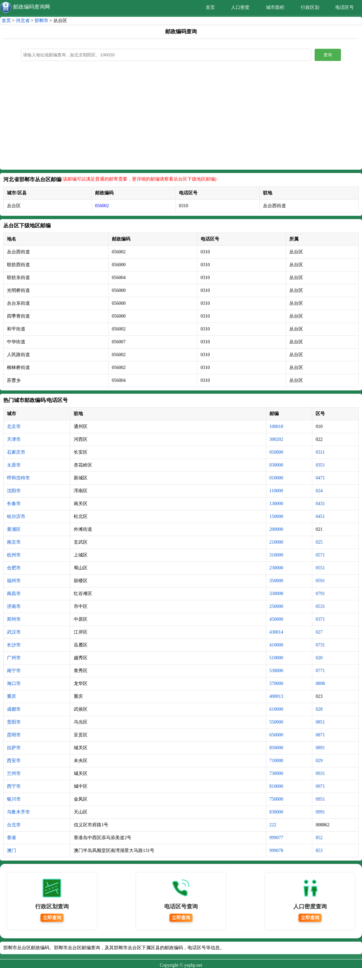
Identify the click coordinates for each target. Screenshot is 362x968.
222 (273, 824)
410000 (276, 644)
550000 (276, 722)
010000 (276, 477)
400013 (276, 696)
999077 (276, 837)
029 (319, 760)
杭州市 (14, 555)
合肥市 (14, 567)
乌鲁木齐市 (18, 812)
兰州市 (14, 773)
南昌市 (14, 593)
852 (319, 837)
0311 (320, 452)
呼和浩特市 (18, 477)
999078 (276, 850)
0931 (320, 773)
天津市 (14, 439)
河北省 (23, 20)
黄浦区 (14, 529)
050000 (276, 452)
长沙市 (14, 644)
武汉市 (14, 632)
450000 (276, 619)
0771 (320, 670)
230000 (276, 567)
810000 (276, 786)
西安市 (14, 760)
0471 (320, 477)
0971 (320, 786)
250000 (276, 606)
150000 (276, 516)
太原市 (14, 465)
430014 (276, 632)
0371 (320, 619)
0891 (320, 747)
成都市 (14, 709)
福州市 (14, 580)
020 (319, 657)
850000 (276, 747)
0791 (320, 593)
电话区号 (344, 7)
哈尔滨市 (16, 516)
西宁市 (14, 786)
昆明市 (14, 734)
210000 (276, 542)
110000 (276, 490)
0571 (320, 555)
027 (319, 632)
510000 (276, 657)
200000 (276, 529)
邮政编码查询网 (31, 7)
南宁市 (14, 670)
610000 (276, 709)
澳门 (11, 850)
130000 (276, 503)
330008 (276, 593)
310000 (276, 555)
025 (319, 542)
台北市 (14, 824)
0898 (320, 683)
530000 (276, 670)
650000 (276, 734)
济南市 (14, 606)
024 (319, 490)
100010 (276, 426)
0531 (320, 606)
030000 (276, 465)
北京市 (14, 426)
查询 (327, 54)
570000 (276, 683)
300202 (276, 439)
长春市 (14, 503)
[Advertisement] (181, 117)
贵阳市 (14, 722)
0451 (320, 516)
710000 (276, 760)
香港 (11, 837)
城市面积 (275, 7)
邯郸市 (41, 20)
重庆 (11, 696)
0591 (320, 580)
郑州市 (14, 619)
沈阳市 (14, 490)
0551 (320, 567)
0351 (320, 465)
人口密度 (240, 7)
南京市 (14, 542)
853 (319, 850)
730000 (276, 773)
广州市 (14, 657)
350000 (276, 580)
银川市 (14, 799)
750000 (276, 799)
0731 (320, 644)
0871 (320, 734)
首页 (210, 7)
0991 (320, 812)
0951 (320, 799)
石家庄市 (16, 452)
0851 (320, 722)
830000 (276, 812)
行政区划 (310, 7)
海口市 (14, 683)
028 (319, 709)
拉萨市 (14, 747)
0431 (320, 503)
